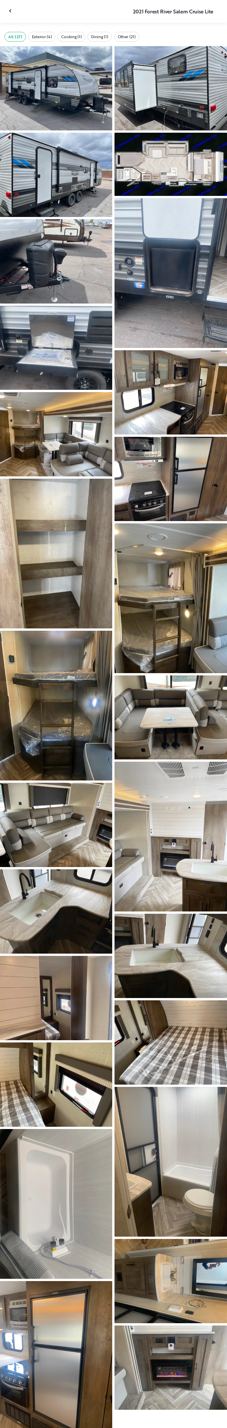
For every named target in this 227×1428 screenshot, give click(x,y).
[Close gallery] (11, 11)
